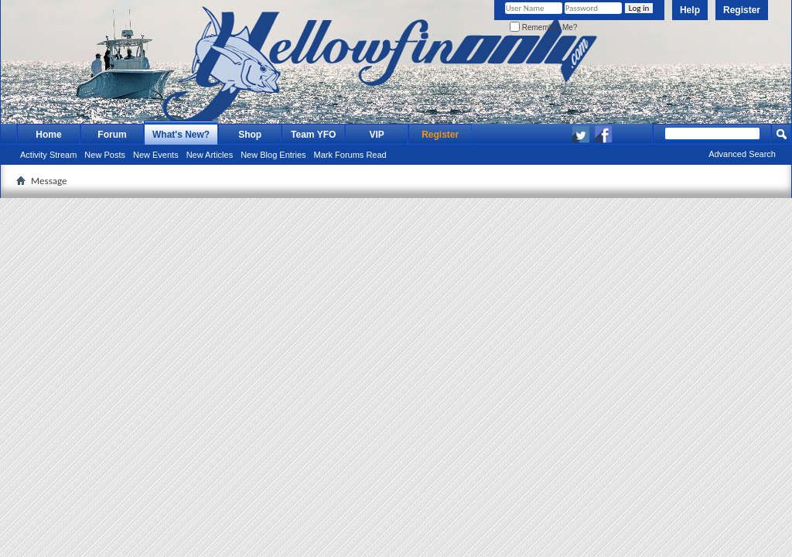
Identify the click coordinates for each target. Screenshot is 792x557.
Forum (111, 134)
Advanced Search (742, 154)
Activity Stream (48, 154)
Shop (249, 134)
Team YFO (313, 134)
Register (741, 10)
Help (690, 10)
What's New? (181, 134)
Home (48, 134)
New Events (156, 154)
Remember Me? (543, 27)
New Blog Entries (273, 154)
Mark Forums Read (350, 154)
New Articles (210, 154)
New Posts (104, 154)
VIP (377, 134)
